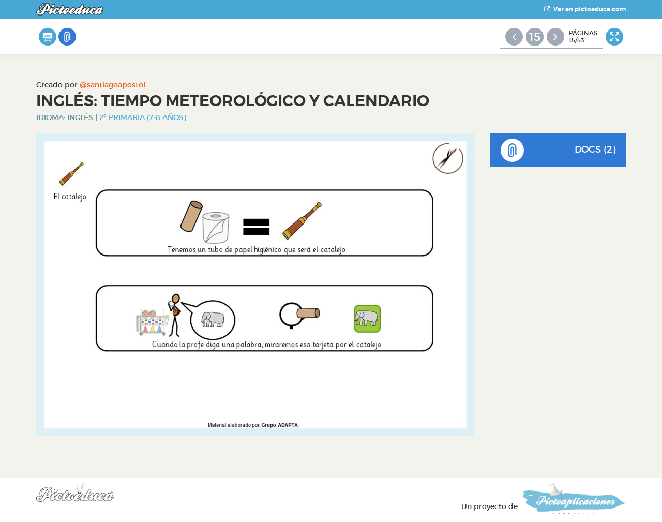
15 (534, 36)
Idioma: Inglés (64, 117)
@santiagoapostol (112, 85)
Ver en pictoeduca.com (585, 9)
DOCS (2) (558, 150)
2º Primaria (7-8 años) (142, 117)
